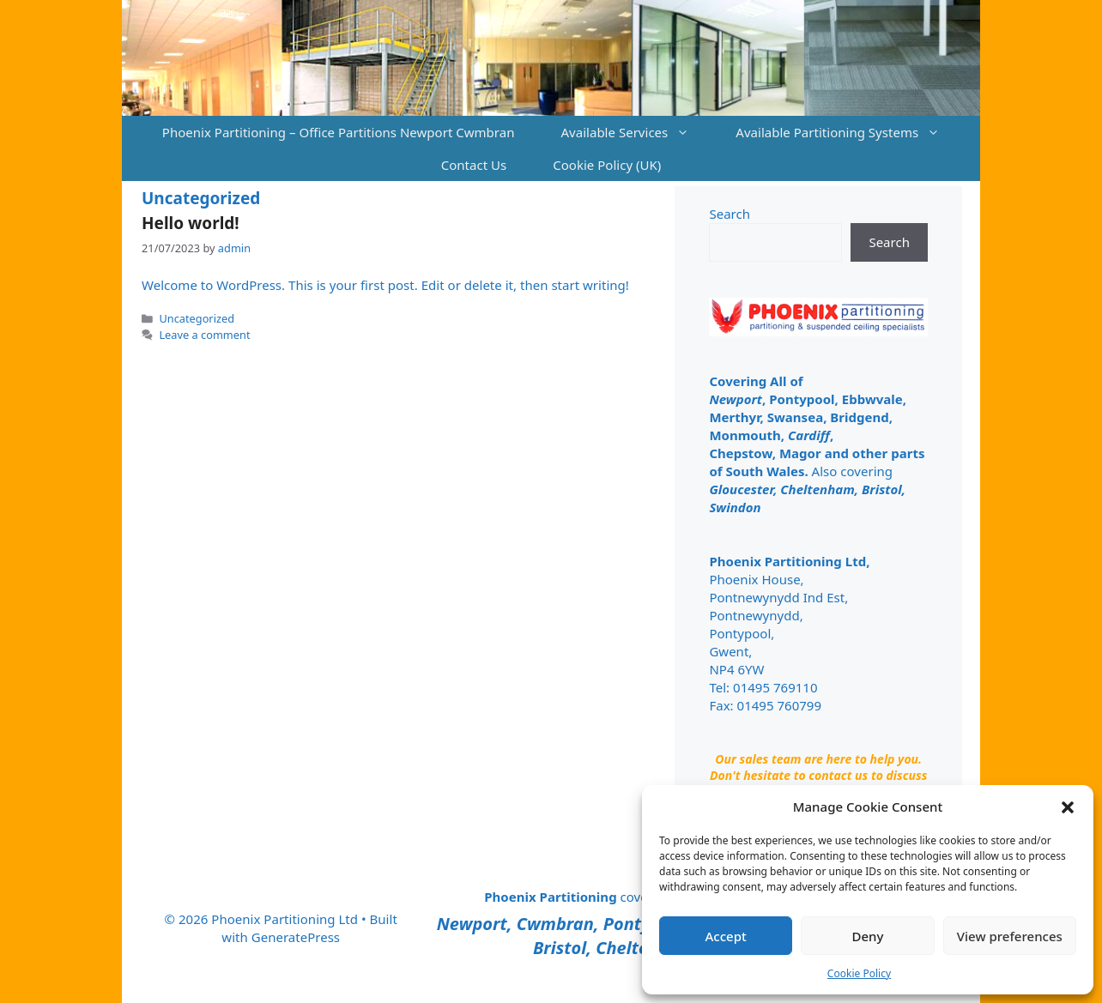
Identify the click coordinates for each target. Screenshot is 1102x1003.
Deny (868, 936)
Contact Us (474, 164)
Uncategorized (196, 318)
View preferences (1010, 936)
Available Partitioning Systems (849, 132)
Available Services (636, 132)
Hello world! (190, 223)
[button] (1067, 807)
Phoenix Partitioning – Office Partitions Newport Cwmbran (338, 132)
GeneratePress (295, 937)
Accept (725, 936)
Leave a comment (204, 334)
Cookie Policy (859, 973)
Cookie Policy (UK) (607, 164)
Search (729, 213)
